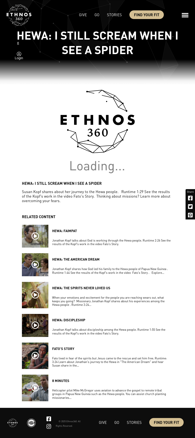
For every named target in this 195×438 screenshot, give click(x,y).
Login (19, 58)
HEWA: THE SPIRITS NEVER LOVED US (81, 288)
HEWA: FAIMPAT (64, 231)
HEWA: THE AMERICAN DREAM (76, 259)
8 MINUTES (60, 380)
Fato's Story (63, 348)
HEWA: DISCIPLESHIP (68, 320)
